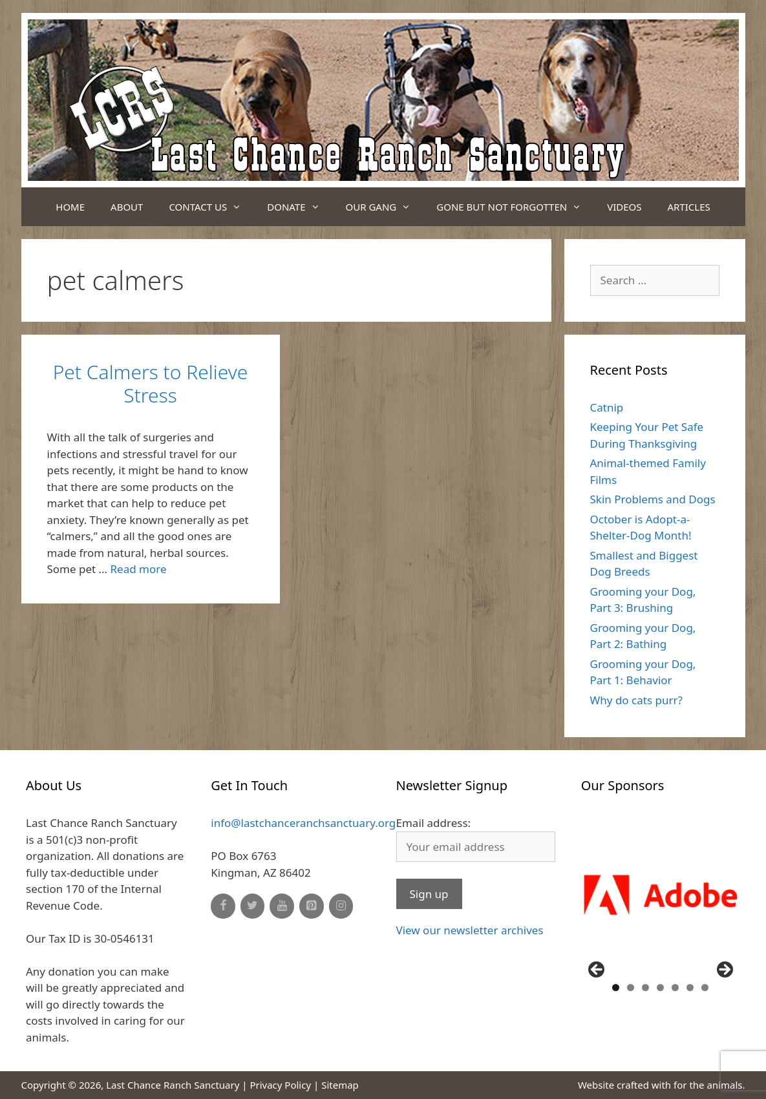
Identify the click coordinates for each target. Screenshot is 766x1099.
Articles (688, 206)
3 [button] (645, 987)
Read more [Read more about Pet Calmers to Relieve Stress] (139, 568)
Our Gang (385, 206)
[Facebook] (223, 906)
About (127, 206)
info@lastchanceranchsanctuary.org (303, 822)
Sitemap (340, 1084)
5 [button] (675, 987)
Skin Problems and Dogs (653, 499)
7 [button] (704, 987)
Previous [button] (597, 970)
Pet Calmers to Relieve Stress (150, 383)
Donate (299, 206)
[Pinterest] (311, 906)
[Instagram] (341, 906)
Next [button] (724, 970)
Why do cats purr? (636, 700)
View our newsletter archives (470, 930)
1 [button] (615, 987)
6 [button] (690, 987)
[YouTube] (282, 906)
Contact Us (211, 206)
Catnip (607, 407)
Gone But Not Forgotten (515, 206)
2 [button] (630, 987)
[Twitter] (252, 906)
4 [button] (660, 987)
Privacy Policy (280, 1084)
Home (70, 206)
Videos (624, 206)
